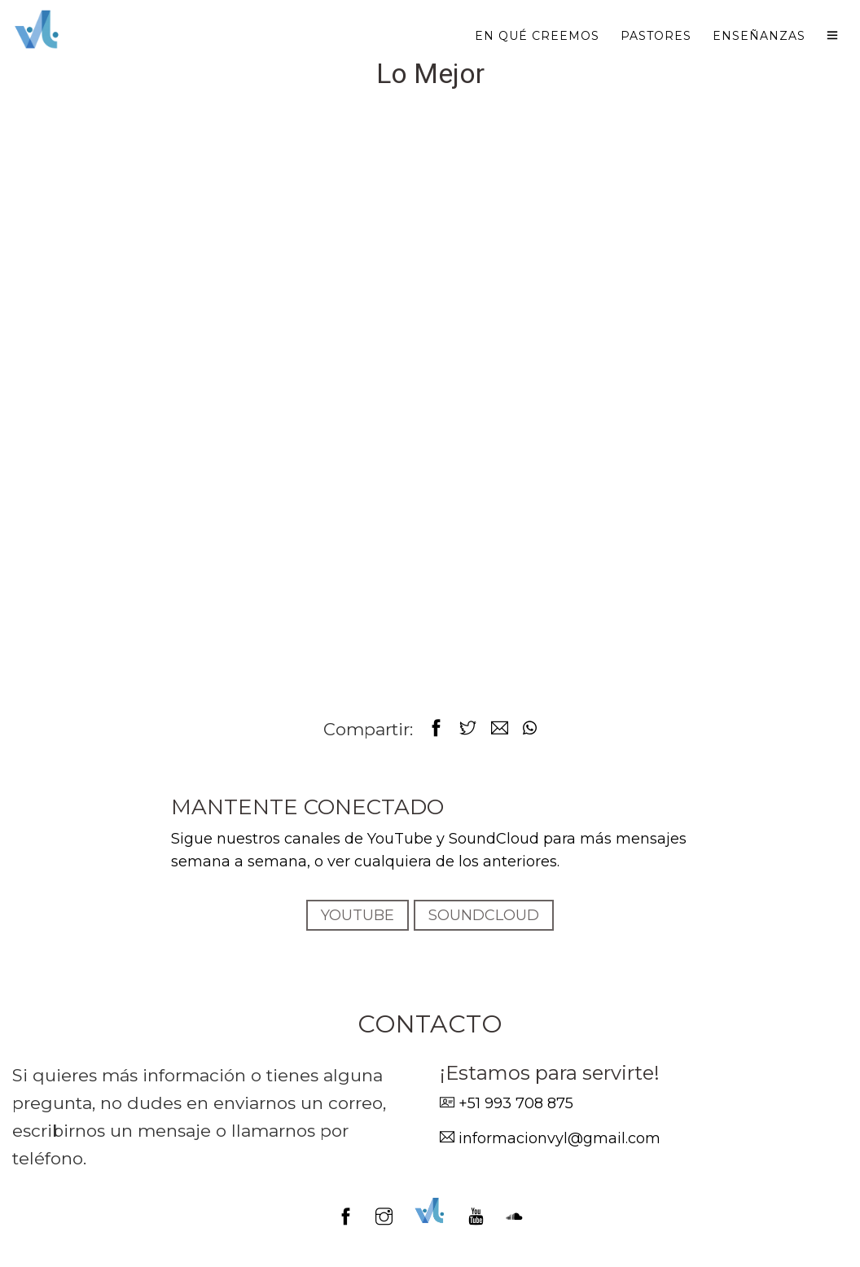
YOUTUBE (357, 915)
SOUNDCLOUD (483, 915)
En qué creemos (537, 35)
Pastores (656, 35)
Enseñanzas (759, 35)
